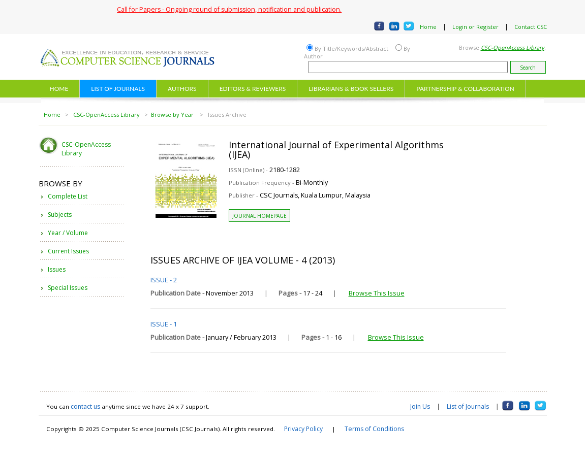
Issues (57, 269)
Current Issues (68, 251)
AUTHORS (182, 88)
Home (428, 26)
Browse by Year (173, 114)
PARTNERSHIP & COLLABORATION (465, 88)
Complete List (67, 196)
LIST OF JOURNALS (118, 88)
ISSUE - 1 (163, 324)
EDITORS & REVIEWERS (253, 88)
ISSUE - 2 (163, 279)
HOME (59, 88)
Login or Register (475, 26)
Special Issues (67, 287)
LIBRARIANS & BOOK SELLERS (351, 88)
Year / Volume (68, 232)
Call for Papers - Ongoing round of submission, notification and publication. (229, 9)
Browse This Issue (377, 293)
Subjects (60, 214)
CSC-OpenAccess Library (106, 114)
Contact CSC (530, 26)
